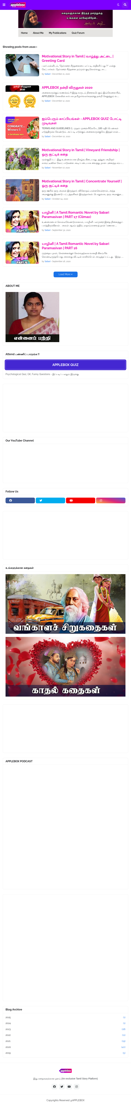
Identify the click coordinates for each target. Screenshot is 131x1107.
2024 (65, 1023)
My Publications (57, 33)
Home (24, 33)
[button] (4, 5)
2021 (65, 1041)
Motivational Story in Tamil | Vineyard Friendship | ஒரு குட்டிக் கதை (81, 152)
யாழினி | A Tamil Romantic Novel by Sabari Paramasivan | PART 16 (75, 246)
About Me (38, 33)
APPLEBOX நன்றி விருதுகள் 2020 (67, 88)
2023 (65, 1029)
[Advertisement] (31, 407)
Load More (64, 274)
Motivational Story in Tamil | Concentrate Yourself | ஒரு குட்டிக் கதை (82, 183)
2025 (65, 1017)
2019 (65, 1053)
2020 (65, 1047)
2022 (65, 1035)
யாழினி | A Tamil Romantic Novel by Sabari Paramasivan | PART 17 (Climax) (75, 214)
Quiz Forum (78, 33)
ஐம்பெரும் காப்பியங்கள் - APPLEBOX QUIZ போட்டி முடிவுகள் (82, 121)
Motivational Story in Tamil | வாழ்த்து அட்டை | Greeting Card (77, 58)
